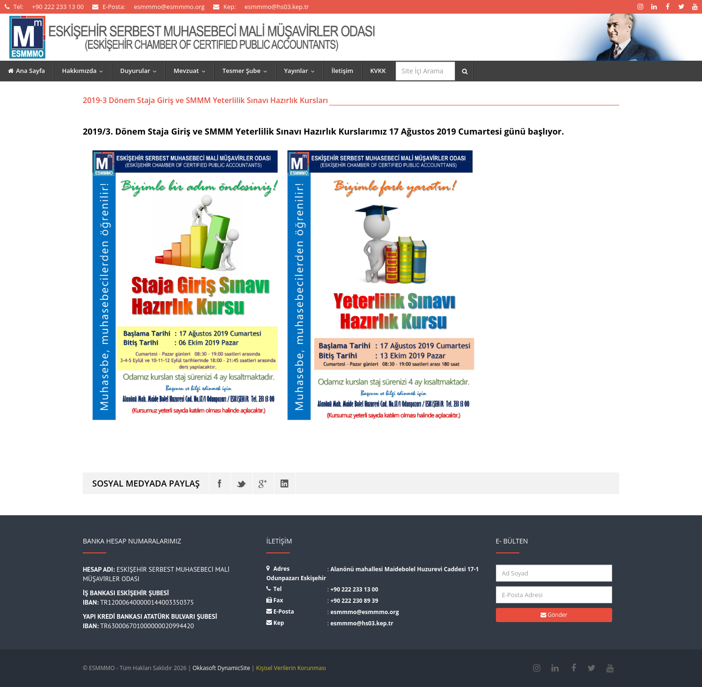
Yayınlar (301, 70)
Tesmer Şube (247, 70)
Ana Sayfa (26, 70)
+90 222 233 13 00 (354, 589)
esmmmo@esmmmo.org (364, 612)
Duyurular (140, 70)
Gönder (554, 615)
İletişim (342, 70)
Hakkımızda (85, 70)
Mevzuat (192, 70)
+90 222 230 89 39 (354, 601)
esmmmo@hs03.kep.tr (361, 623)
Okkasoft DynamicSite (221, 668)
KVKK (378, 70)
